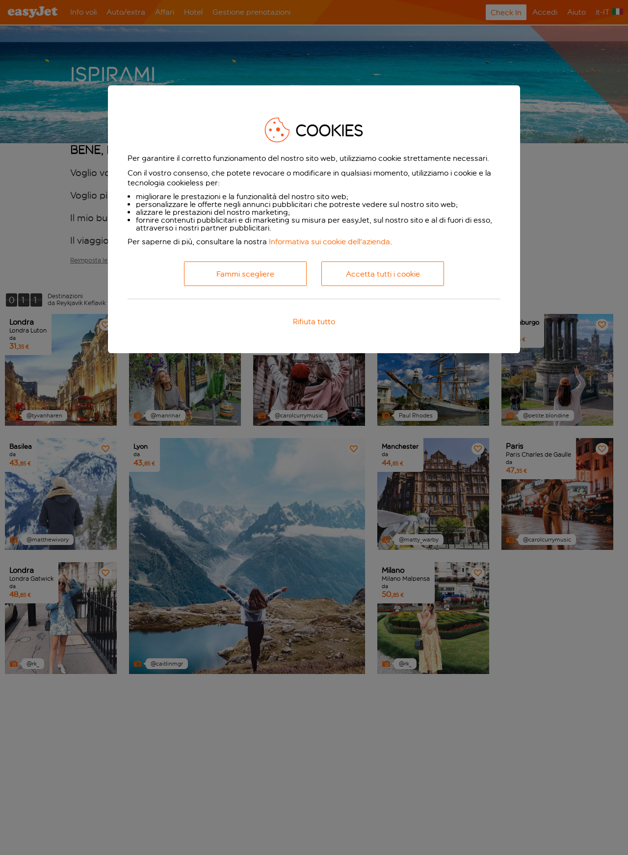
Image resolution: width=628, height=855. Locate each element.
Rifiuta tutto (314, 321)
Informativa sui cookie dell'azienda (329, 241)
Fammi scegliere (245, 274)
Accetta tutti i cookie (383, 274)
